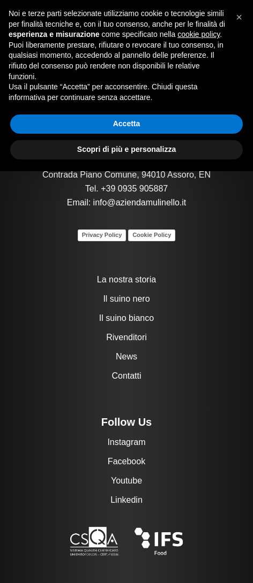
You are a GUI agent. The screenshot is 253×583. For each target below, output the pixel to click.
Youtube (126, 480)
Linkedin (126, 499)
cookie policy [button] (198, 34)
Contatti (126, 375)
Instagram (126, 442)
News (126, 356)
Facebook (126, 461)
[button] (239, 17)
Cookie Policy (151, 235)
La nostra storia (126, 279)
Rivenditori (126, 337)
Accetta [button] (126, 123)
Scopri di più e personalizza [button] (126, 149)
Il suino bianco (126, 318)
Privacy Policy (102, 235)
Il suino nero (126, 298)
